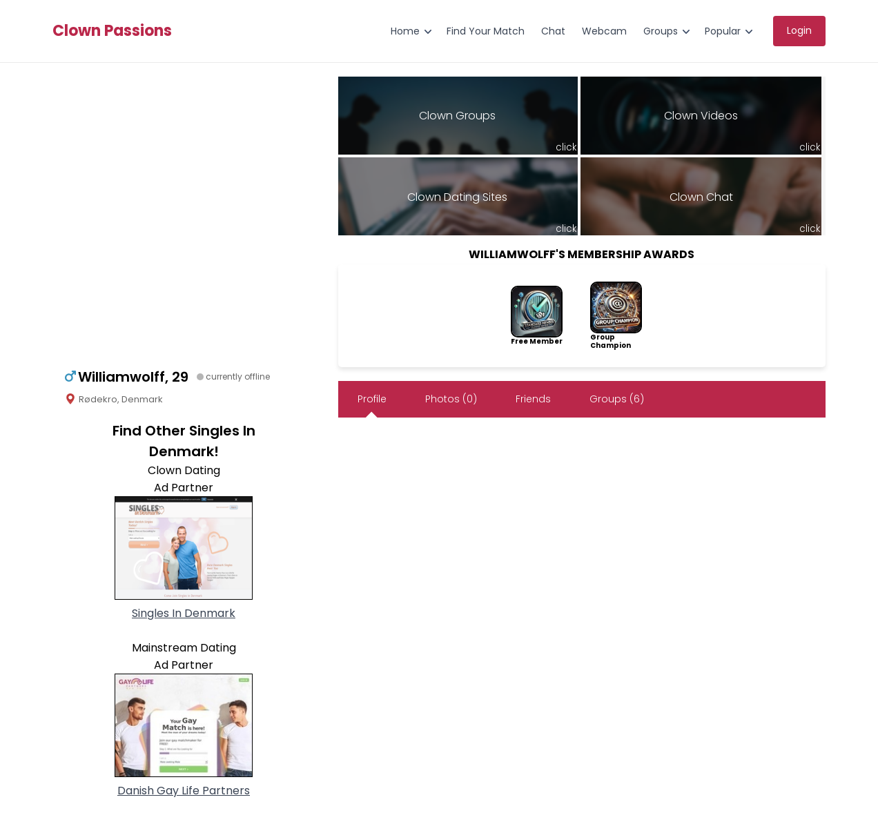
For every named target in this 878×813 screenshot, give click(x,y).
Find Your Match (486, 31)
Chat (553, 31)
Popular (723, 31)
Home (405, 31)
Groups (660, 31)
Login (799, 30)
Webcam (604, 31)
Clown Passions (112, 31)
